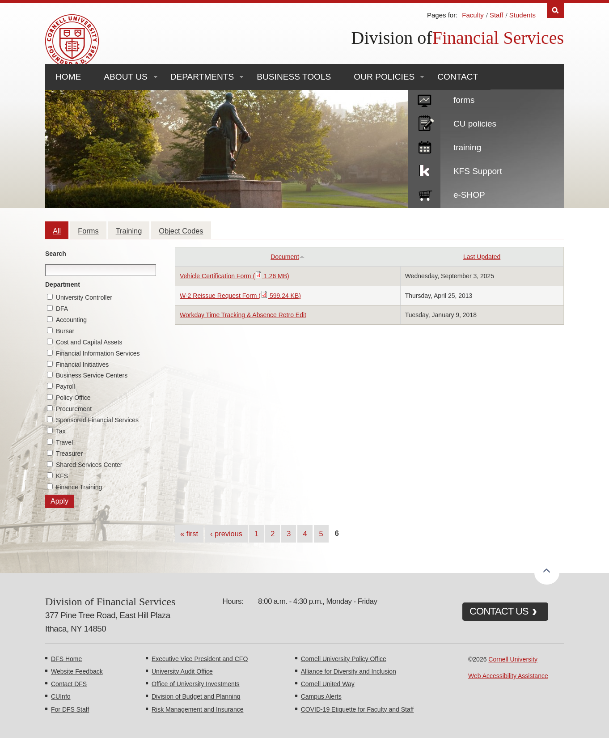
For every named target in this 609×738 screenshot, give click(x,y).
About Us (125, 76)
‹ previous (226, 534)
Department (62, 284)
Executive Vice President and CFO (200, 658)
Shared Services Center (89, 464)
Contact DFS (69, 683)
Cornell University (512, 659)
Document (288, 256)
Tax (61, 431)
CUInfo (61, 696)
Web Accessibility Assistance (508, 675)
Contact (457, 76)
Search (55, 253)
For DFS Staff (70, 709)
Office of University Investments (196, 683)
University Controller (84, 297)
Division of (391, 38)
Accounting (71, 319)
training (467, 147)
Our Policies (384, 76)
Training (129, 231)
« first (189, 534)
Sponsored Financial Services (97, 420)
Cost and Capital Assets (89, 342)
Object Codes (181, 231)
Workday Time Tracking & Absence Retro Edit (243, 314)
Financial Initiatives (82, 364)
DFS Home (66, 658)
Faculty (472, 15)
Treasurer (69, 453)
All (57, 231)
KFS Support (477, 171)
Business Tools (294, 76)
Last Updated (481, 256)
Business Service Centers (91, 375)
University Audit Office (182, 671)
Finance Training (79, 487)
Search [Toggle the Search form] (555, 10)
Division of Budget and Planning (196, 696)
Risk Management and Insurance (197, 709)
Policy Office (73, 397)
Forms (88, 231)
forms (464, 100)
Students (522, 15)
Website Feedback (77, 671)
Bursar (65, 331)
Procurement (74, 408)
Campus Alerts (321, 696)
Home (68, 76)
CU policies (474, 123)
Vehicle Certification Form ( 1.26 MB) (234, 276)
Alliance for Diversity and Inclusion (348, 671)
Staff (496, 15)
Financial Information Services (98, 353)
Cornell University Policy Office (343, 658)
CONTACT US (499, 611)
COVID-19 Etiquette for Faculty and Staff (357, 709)
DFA (62, 308)
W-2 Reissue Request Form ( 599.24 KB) (240, 295)
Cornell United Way (328, 683)
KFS (62, 475)
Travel (64, 442)
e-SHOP (469, 194)
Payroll (65, 386)
